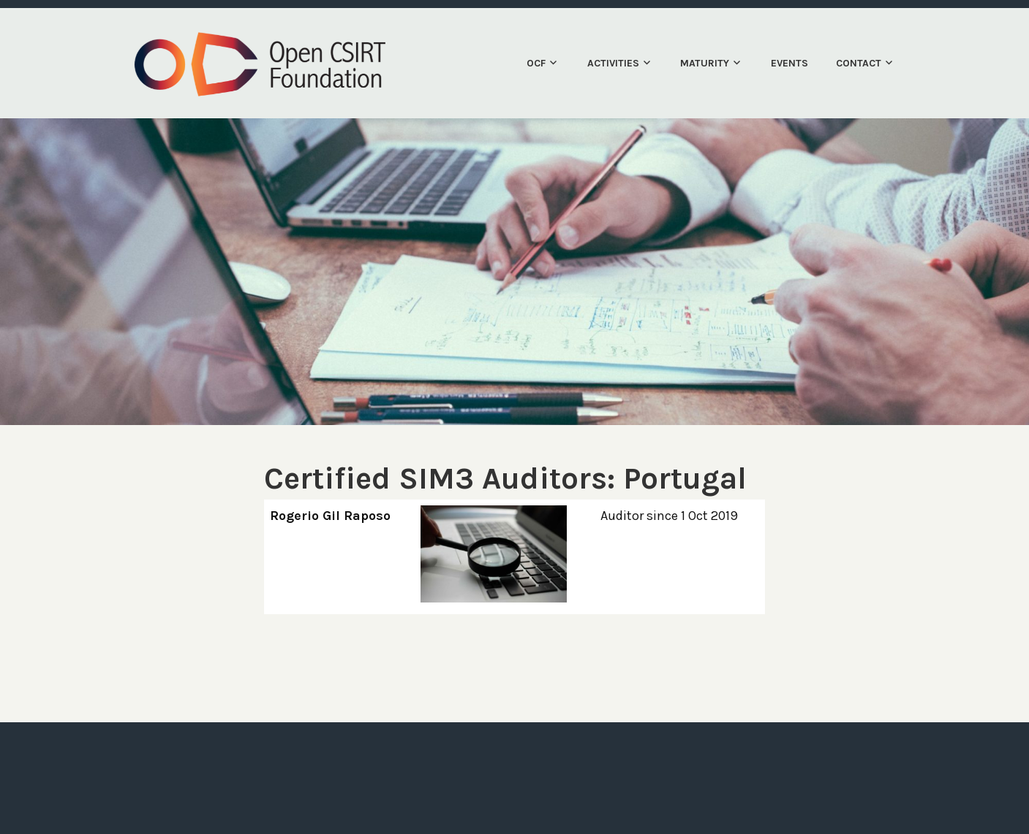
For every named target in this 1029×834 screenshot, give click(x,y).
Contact (858, 63)
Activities (613, 63)
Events (789, 63)
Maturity (704, 63)
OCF (536, 63)
